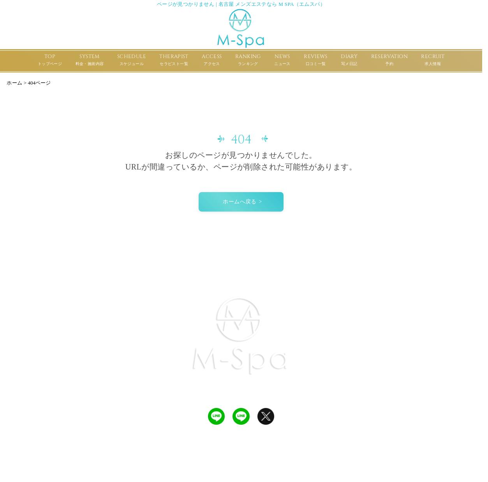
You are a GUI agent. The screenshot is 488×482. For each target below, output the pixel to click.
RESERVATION (389, 60)
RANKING (248, 60)
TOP (50, 60)
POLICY (399, 272)
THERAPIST (174, 60)
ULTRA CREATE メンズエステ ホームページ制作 (251, 463)
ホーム (14, 83)
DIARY (349, 60)
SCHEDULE (131, 60)
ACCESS (212, 60)
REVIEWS (316, 60)
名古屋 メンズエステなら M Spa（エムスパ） (244, 473)
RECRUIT (432, 60)
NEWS (282, 60)
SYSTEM (90, 60)
